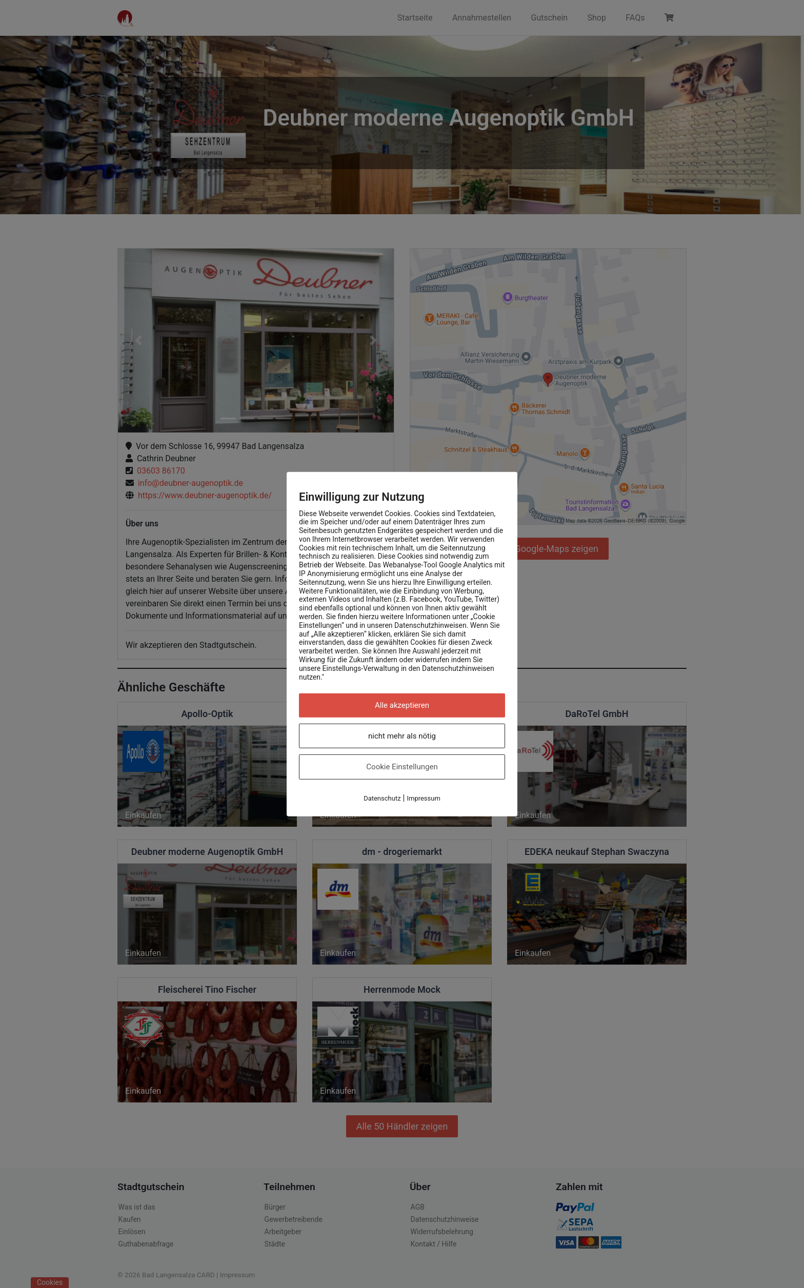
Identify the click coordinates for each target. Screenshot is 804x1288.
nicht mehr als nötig (402, 736)
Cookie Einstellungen (401, 766)
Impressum (423, 798)
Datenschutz (382, 798)
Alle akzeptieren (402, 705)
